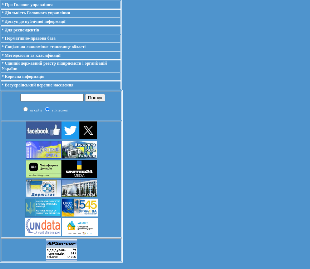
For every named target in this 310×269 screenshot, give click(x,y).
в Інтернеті (60, 110)
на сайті (36, 110)
